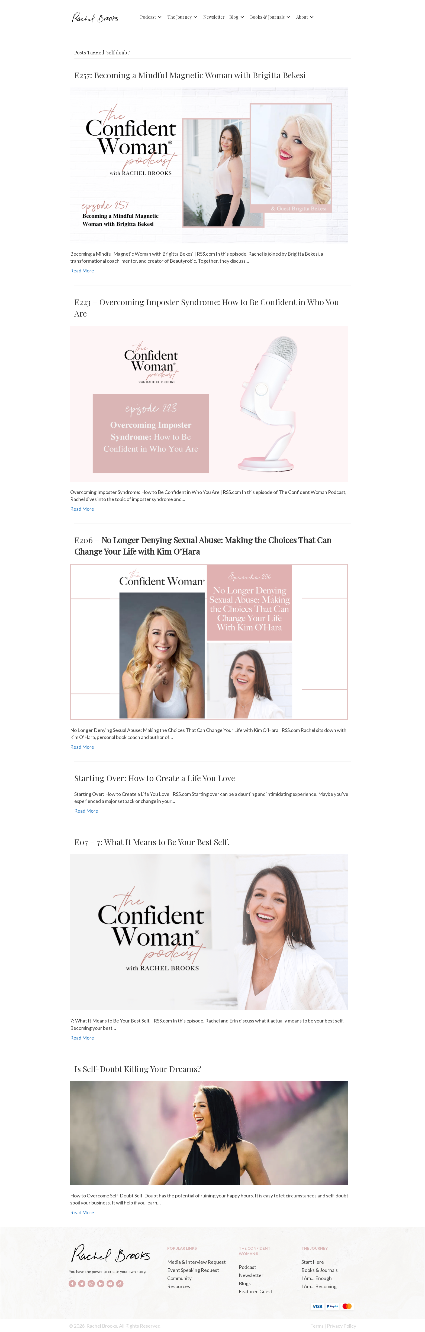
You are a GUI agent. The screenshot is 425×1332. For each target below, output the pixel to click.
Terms (317, 1326)
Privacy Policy (341, 1326)
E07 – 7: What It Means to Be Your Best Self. (151, 841)
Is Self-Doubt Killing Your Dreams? (137, 1068)
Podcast (148, 17)
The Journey (180, 17)
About (302, 17)
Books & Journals (267, 17)
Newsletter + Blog (221, 17)
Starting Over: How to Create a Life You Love (154, 778)
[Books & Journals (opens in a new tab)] (327, 1270)
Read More (82, 270)
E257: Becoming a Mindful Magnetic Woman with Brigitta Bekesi (190, 75)
